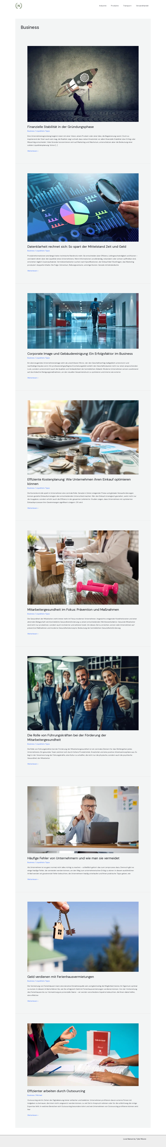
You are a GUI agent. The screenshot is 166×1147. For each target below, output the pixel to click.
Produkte (117, 6)
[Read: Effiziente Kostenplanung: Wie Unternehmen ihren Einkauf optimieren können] (83, 436)
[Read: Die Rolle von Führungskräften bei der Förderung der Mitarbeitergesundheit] (83, 692)
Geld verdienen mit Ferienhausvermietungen (61, 975)
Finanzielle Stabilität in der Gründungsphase (61, 127)
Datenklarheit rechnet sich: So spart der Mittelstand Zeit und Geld (78, 246)
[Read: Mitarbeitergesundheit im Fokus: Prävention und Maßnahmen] (83, 566)
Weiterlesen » (32, 150)
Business (31, 131)
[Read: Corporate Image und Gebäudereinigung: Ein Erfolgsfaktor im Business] (83, 320)
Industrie (106, 6)
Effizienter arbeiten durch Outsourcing (57, 1089)
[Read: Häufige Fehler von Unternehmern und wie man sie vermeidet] (83, 818)
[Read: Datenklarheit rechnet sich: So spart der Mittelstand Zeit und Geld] (83, 207)
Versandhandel (142, 6)
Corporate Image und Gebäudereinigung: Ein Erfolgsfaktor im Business (81, 353)
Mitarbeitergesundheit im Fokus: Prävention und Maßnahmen (74, 609)
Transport (128, 6)
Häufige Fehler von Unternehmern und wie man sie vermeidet (74, 857)
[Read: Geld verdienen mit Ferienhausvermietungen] (83, 935)
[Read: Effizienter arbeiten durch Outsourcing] (83, 1053)
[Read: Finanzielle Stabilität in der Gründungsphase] (83, 83)
